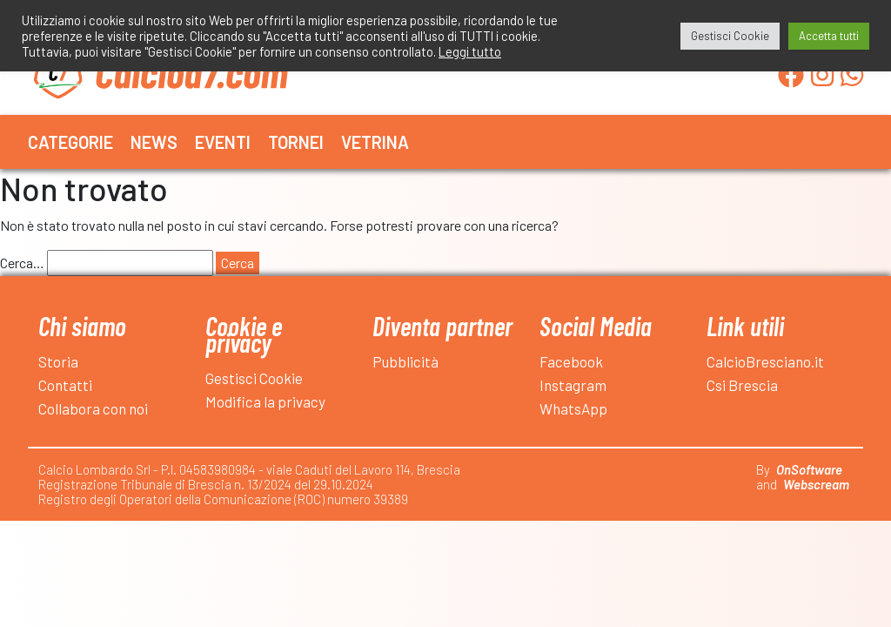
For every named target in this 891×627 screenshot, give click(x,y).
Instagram (572, 385)
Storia (58, 361)
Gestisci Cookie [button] (730, 36)
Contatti (65, 385)
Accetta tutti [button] (829, 36)
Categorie (70, 141)
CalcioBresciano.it (765, 361)
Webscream (816, 484)
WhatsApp (573, 408)
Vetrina (375, 141)
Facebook (571, 361)
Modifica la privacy (265, 401)
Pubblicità (405, 361)
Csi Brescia (742, 385)
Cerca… (22, 262)
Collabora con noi (93, 408)
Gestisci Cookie (254, 378)
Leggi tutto (470, 51)
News (154, 141)
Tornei (296, 141)
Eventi (223, 141)
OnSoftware (809, 469)
